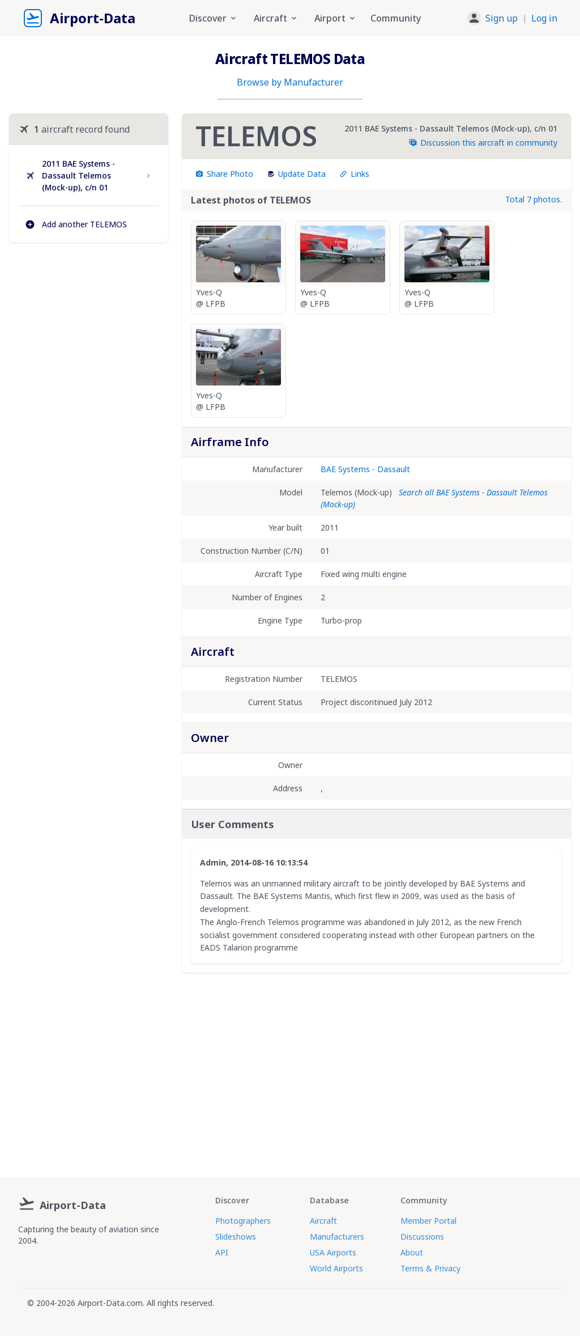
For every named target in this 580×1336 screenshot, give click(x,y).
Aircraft (323, 1220)
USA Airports (333, 1252)
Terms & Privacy (430, 1268)
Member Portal (428, 1220)
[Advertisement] (88, 341)
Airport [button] (335, 18)
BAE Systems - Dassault (365, 469)
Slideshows (235, 1236)
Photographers (243, 1220)
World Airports (336, 1268)
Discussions (422, 1236)
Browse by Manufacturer (290, 82)
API (221, 1252)
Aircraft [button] (276, 18)
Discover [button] (213, 18)
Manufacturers (337, 1236)
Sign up (501, 18)
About (411, 1252)
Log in (544, 18)
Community (395, 18)
